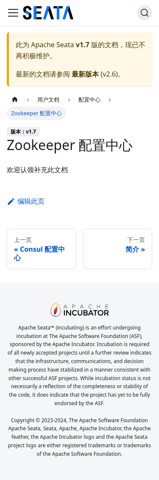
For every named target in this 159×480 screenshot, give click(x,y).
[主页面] (15, 99)
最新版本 (85, 74)
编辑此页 (26, 201)
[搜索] (144, 12)
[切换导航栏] (13, 12)
